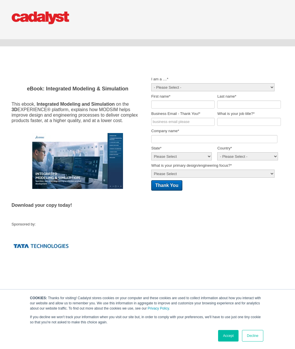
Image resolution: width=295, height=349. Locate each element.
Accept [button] (228, 336)
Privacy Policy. (159, 308)
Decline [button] (252, 336)
